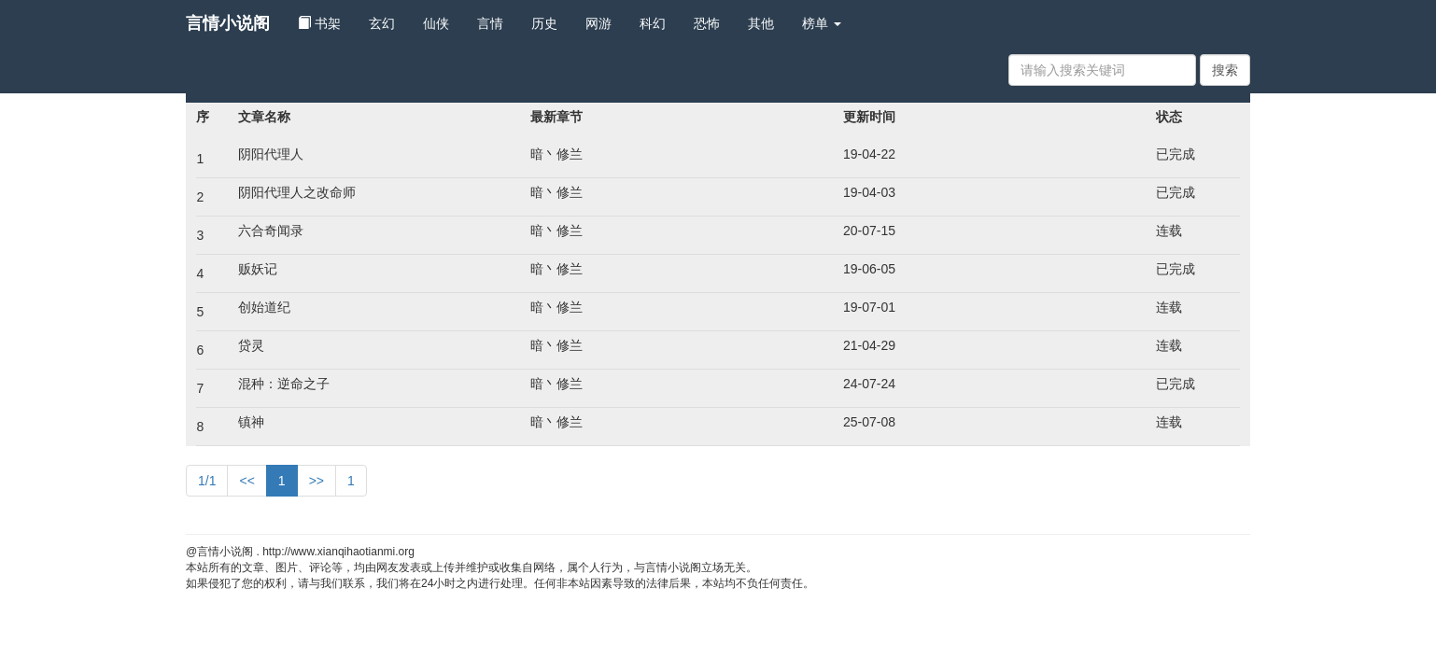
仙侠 (436, 23)
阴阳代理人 (270, 154)
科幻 (653, 23)
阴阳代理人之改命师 (297, 192)
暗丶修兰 (556, 154)
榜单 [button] (821, 23)
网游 (598, 23)
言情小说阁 (228, 23)
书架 (319, 23)
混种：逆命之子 (284, 383)
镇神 (251, 421)
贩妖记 (257, 268)
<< (246, 480)
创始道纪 (264, 307)
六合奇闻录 (270, 230)
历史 (544, 23)
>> (316, 480)
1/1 (207, 480)
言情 (490, 23)
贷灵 (251, 345)
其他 (761, 23)
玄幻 (382, 23)
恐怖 (707, 23)
